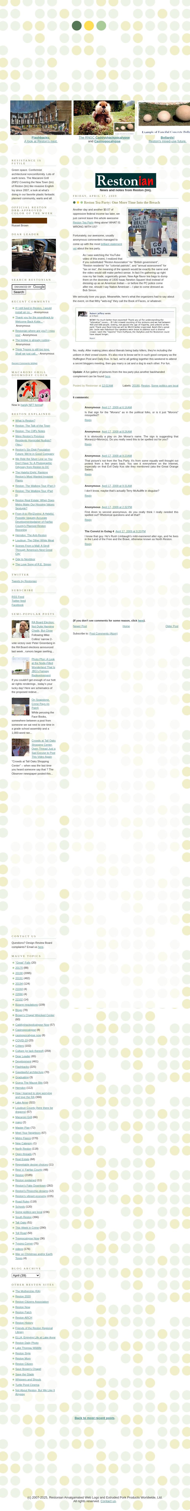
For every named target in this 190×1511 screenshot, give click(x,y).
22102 (19, 999)
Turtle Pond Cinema (27, 1384)
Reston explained (25, 1180)
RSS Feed (18, 596)
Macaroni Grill (23, 1117)
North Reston (23, 1148)
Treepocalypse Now (27, 1238)
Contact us (108, 1501)
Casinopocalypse (107, 141)
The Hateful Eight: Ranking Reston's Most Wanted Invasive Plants (34, 476)
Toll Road (21, 1233)
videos (19, 1248)
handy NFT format (31, 404)
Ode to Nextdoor (25, 559)
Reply (88, 420)
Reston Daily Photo (27, 1342)
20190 (136, 385)
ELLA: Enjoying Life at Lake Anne (35, 1337)
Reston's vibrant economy (31, 1196)
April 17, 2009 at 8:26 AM (117, 431)
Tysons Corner (24, 1243)
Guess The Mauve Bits (29, 1082)
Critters (19, 1045)
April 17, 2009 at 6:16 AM (117, 407)
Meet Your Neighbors (28, 1132)
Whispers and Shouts (28, 1379)
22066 (19, 994)
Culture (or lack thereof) (29, 1050)
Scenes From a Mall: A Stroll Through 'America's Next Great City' (33, 549)
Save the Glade (24, 1374)
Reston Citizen (24, 1363)
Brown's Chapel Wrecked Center (35, 1015)
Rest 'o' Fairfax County (29, 1169)
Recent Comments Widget (25, 363)
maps (18, 1122)
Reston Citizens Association (32, 1301)
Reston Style (23, 1353)
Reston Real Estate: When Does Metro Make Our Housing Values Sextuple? (34, 504)
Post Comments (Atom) (103, 633)
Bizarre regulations (26, 1004)
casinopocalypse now (28, 1035)
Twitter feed (19, 600)
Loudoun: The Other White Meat (34, 540)
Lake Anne (21, 1102)
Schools (20, 1206)
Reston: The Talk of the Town (32, 425)
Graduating (22, 1077)
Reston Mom (23, 1358)
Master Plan (22, 1127)
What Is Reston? (25, 420)
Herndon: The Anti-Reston (31, 535)
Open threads (23, 1154)
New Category (24, 1143)
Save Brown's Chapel (28, 1368)
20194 (19, 983)
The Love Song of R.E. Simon (33, 564)
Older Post (171, 626)
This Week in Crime (27, 1227)
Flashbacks (22, 1066)
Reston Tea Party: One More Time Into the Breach (122, 202)
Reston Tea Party (83, 222)
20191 (19, 978)
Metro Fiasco (23, 1138)
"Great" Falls (23, 962)
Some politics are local (164, 385)
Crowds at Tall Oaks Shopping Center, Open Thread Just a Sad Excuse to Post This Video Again (44, 748)
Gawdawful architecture (29, 1072)
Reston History (24, 1322)
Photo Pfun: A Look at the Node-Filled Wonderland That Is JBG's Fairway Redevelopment (43, 667)
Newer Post (80, 626)
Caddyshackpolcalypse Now (32, 1024)
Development (23, 1061)
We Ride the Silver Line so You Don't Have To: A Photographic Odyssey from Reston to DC (33, 462)
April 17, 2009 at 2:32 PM (117, 507)
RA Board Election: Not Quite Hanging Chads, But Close (43, 626)
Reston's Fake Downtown (30, 1185)
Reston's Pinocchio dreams (31, 1190)
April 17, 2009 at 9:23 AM (117, 455)
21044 (19, 989)
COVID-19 (21, 1040)
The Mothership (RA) (28, 1291)
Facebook (18, 604)
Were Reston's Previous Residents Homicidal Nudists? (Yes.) (33, 440)
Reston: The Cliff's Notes (30, 431)
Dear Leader (22, 1056)
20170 (19, 967)
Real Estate (22, 1159)
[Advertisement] (55, 53)
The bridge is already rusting (32, 340)
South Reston (23, 1217)
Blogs (18, 1010)
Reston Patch (23, 1312)
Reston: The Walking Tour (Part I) (35, 485)
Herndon (20, 1087)
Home (126, 626)
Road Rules (22, 1201)
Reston (145, 385)
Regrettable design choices (31, 1164)
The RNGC (104, 135)
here (107, 376)
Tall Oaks (20, 1222)
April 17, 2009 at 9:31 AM (117, 485)
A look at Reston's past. (41, 137)
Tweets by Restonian (24, 581)
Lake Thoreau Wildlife (28, 1347)
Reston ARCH (23, 1317)
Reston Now (22, 1307)
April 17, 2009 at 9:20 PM (130, 531)
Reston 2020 (23, 1296)
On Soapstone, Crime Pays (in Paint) (41, 703)
